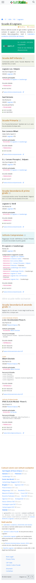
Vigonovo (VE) (22, 485)
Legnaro (20, 19)
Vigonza (8, 499)
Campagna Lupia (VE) (12, 504)
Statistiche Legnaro (9, 536)
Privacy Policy (10, 559)
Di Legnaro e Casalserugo (18, 79)
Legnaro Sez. (14, 279)
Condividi (31, 27)
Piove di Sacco (12, 325)
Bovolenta (24, 490)
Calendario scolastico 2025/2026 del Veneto (17, 525)
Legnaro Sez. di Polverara (18, 276)
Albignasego (9, 490)
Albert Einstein (15, 330)
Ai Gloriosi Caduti (15, 259)
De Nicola (13, 412)
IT (5, 19)
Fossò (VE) (27, 493)
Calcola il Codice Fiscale (11, 531)
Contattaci (9, 571)
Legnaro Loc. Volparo (17, 256)
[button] (33, 2)
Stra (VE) (27, 496)
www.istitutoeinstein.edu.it (12, 351)
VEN (9, 19)
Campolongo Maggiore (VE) (14, 482)
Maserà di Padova (10, 493)
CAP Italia (9, 563)
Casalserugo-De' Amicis (18, 268)
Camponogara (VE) (11, 507)
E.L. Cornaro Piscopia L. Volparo (20, 263)
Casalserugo (9, 476)
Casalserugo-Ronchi (17, 271)
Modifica (21, 27)
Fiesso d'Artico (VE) (11, 501)
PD (14, 19)
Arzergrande (22, 499)
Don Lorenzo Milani (16, 261)
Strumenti (9, 569)
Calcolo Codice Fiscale (13, 565)
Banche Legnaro (8, 548)
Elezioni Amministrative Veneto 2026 (17, 543)
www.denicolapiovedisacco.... (13, 433)
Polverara (13, 265)
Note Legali (9, 557)
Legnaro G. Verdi (15, 273)
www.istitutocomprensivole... (13, 92)
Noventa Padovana (11, 496)
